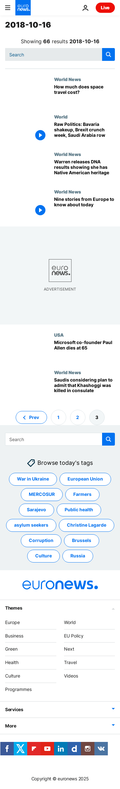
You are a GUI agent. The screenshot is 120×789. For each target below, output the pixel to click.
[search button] (108, 54)
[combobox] (60, 54)
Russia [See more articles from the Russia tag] (77, 555)
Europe (12, 622)
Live (105, 7)
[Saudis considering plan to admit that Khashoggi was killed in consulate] (84, 388)
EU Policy (74, 635)
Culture (12, 675)
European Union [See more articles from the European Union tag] (85, 478)
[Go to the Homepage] (23, 7)
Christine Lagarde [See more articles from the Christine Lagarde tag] (86, 525)
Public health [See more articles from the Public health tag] (79, 509)
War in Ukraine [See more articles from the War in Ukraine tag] (33, 478)
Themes (13, 608)
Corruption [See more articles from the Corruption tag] (41, 540)
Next (69, 649)
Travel (70, 662)
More (10, 725)
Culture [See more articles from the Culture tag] (43, 555)
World (61, 116)
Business (14, 635)
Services (14, 709)
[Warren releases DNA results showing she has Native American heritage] (84, 170)
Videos (71, 675)
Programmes (18, 689)
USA (59, 334)
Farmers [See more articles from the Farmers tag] (82, 494)
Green (11, 649)
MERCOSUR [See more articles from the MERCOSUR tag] (42, 494)
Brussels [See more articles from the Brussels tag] (81, 540)
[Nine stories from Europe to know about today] (84, 208)
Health (12, 662)
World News (67, 79)
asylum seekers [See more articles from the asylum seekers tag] (31, 525)
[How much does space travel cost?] (84, 95)
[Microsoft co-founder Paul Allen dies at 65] (84, 351)
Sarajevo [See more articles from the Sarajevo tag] (36, 509)
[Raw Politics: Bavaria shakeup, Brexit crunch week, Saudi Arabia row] (84, 133)
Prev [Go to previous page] (34, 417)
